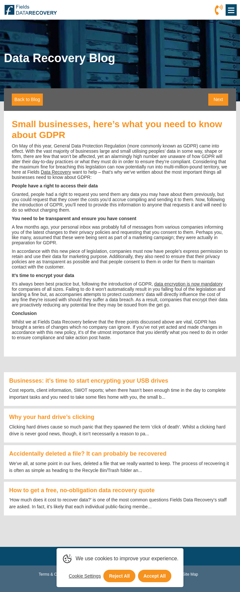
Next (218, 99)
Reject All (119, 576)
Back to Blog (27, 99)
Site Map (190, 574)
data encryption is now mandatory (188, 284)
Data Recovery (56, 172)
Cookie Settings (85, 576)
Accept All (155, 576)
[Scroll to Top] (2, 591)
